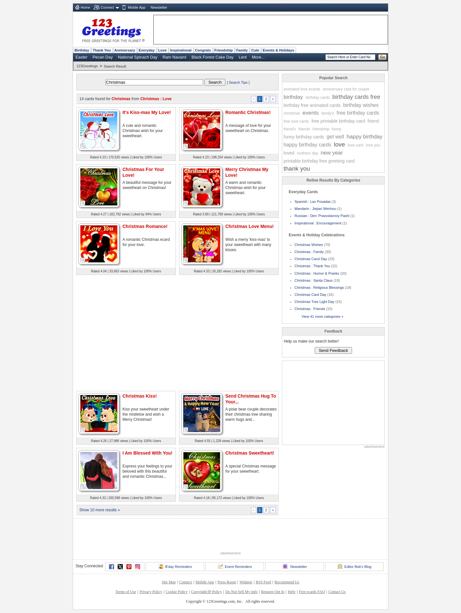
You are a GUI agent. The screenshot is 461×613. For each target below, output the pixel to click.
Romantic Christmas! (248, 112)
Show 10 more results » (99, 510)
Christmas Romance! (144, 226)
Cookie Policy (176, 591)
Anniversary (124, 50)
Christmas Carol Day (310, 259)
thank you (297, 168)
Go (382, 57)
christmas (292, 113)
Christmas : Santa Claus (313, 280)
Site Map (169, 582)
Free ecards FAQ (312, 591)
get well (335, 136)
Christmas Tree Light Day (314, 302)
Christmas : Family (309, 252)
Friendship (223, 50)
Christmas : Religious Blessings (319, 287)
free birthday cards (358, 113)
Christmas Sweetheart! (249, 453)
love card (355, 145)
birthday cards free (356, 97)
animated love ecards (302, 89)
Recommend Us (287, 582)
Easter (81, 57)
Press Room (227, 582)
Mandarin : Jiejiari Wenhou (315, 209)
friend (373, 121)
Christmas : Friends (309, 309)
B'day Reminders (175, 566)
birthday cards (317, 97)
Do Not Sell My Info (241, 591)
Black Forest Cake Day (213, 57)
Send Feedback (333, 350)
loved (289, 153)
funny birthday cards (304, 136)
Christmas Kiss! (139, 396)
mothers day (307, 153)
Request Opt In (273, 591)
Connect (107, 7)
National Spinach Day (138, 57)
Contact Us (337, 591)
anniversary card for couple (346, 89)
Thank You (102, 50)
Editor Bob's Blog (354, 566)
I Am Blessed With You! (147, 453)
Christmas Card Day (310, 295)
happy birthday (365, 137)
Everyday (147, 50)
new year (332, 153)
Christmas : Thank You (312, 266)
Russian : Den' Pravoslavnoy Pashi (321, 216)
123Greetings (87, 66)
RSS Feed (263, 582)
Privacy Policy (151, 591)
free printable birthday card (338, 121)
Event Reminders (235, 566)
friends (304, 129)
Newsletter (158, 7)
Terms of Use (125, 591)
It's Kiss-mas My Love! (146, 112)
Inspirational (181, 50)
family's (327, 113)
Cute (255, 50)
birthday (293, 97)
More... (258, 57)
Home (85, 7)
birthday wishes (360, 105)
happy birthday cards (307, 144)
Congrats (203, 50)
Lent (243, 57)
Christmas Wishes (308, 245)
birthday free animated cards (312, 105)
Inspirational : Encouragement (317, 223)
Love (162, 50)
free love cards (296, 121)
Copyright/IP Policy (206, 591)
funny (336, 129)
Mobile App (136, 7)
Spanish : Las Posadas (312, 201)
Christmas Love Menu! (249, 226)
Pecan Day (103, 57)
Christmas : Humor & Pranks (316, 273)
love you (373, 145)
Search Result (115, 66)
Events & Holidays (278, 50)
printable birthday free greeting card (319, 161)
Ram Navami (174, 57)
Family (242, 50)
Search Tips (238, 82)
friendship (320, 129)
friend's (290, 129)
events (311, 113)
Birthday (82, 50)
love (339, 144)
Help (291, 591)
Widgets (246, 582)
